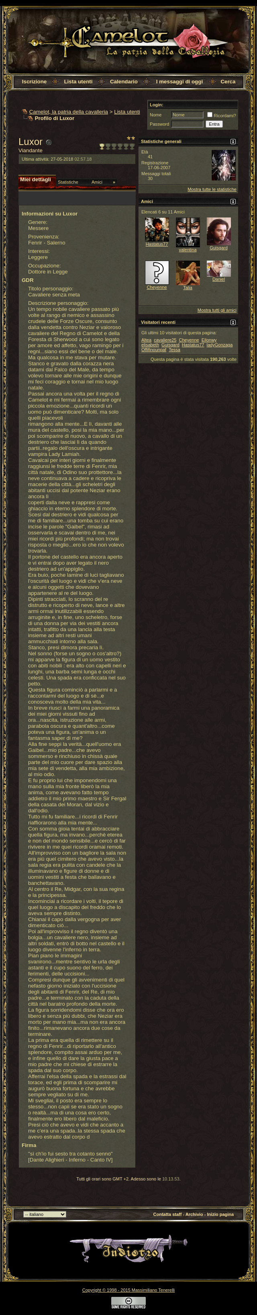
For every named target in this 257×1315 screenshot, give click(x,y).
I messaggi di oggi (179, 82)
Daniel (218, 279)
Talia (187, 287)
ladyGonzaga (220, 344)
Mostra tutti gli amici (217, 310)
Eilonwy (209, 340)
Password (159, 124)
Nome (155, 114)
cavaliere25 (165, 340)
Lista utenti (78, 82)
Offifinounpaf (153, 349)
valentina (187, 249)
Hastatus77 (157, 244)
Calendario (124, 82)
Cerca (227, 82)
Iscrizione (34, 82)
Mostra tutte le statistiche (212, 189)
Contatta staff (167, 1214)
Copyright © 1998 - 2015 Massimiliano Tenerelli (128, 1290)
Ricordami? (221, 115)
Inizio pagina (220, 1214)
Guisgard (219, 247)
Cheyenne (157, 287)
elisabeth (150, 344)
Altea (146, 340)
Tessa (174, 349)
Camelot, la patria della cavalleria (68, 112)
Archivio (194, 1214)
